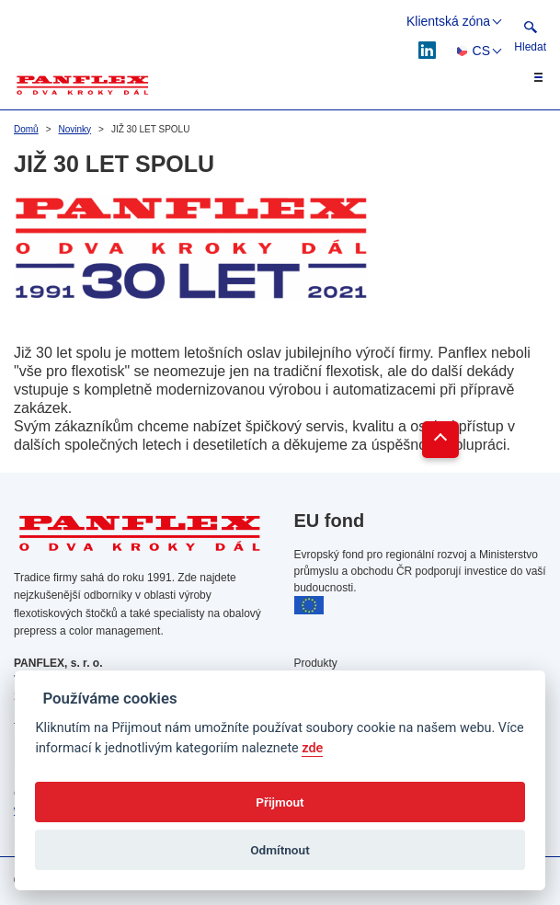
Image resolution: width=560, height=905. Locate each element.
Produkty (315, 663)
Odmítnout (279, 849)
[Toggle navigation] (527, 77)
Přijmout (279, 802)
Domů (26, 129)
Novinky (75, 129)
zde (312, 748)
